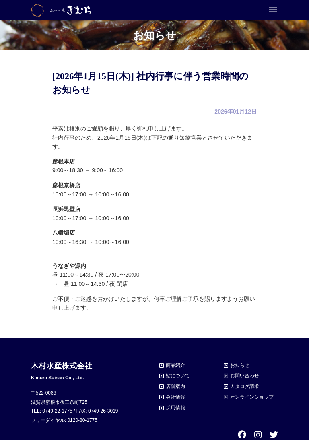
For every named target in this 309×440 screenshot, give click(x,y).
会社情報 (175, 397)
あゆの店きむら (61, 10)
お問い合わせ (244, 375)
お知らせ (239, 365)
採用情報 (175, 408)
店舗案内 (175, 386)
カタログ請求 (244, 386)
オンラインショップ (252, 397)
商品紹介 (175, 365)
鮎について (178, 375)
